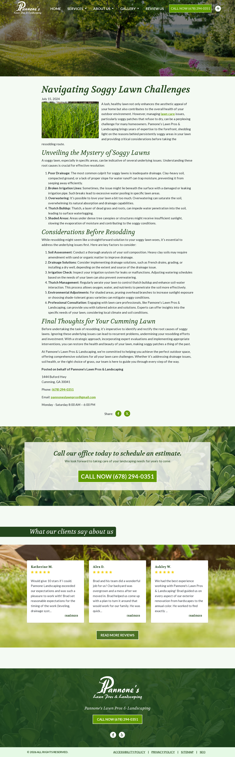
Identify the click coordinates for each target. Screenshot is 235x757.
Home (55, 9)
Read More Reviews (117, 635)
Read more (71, 615)
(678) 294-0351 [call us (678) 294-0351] (63, 389)
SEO (202, 752)
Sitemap (187, 752)
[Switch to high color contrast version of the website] (218, 8)
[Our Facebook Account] (113, 737)
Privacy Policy (163, 752)
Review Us (155, 9)
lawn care (168, 114)
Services (76, 9)
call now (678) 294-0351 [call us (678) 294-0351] (190, 8)
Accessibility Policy (129, 752)
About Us (103, 9)
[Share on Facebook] (118, 414)
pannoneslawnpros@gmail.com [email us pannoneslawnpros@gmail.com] (73, 397)
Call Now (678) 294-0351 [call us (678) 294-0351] (117, 476)
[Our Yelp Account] (122, 737)
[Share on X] (127, 414)
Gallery (129, 9)
